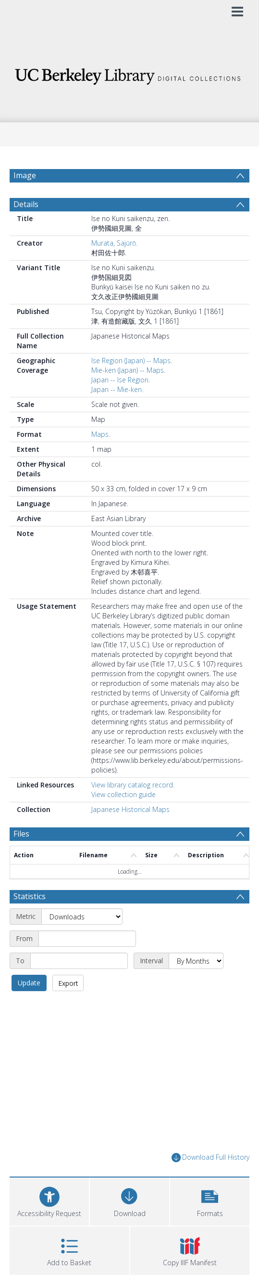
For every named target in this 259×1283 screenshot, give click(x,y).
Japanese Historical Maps (130, 809)
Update (29, 982)
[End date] (79, 961)
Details (25, 204)
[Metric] (82, 916)
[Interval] (196, 961)
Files (21, 833)
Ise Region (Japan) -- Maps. (131, 360)
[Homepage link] (129, 74)
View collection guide (123, 794)
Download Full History (210, 1157)
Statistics (29, 896)
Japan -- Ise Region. (120, 379)
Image (24, 175)
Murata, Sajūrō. (114, 243)
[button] (209, 1200)
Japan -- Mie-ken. (117, 389)
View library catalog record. (132, 784)
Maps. (100, 434)
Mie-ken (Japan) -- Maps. (128, 370)
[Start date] (87, 938)
